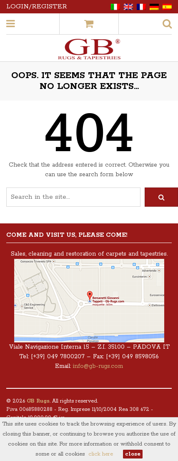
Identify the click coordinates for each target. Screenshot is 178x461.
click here (100, 454)
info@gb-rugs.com (98, 366)
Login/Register (36, 6)
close (132, 454)
